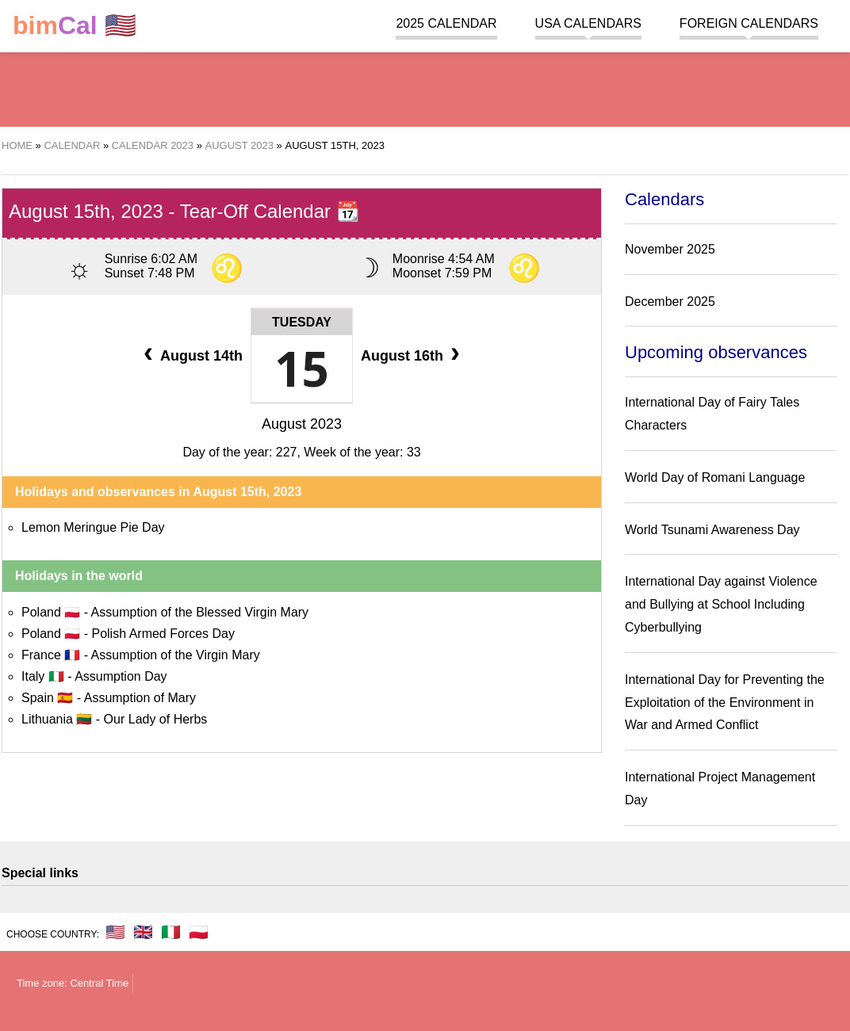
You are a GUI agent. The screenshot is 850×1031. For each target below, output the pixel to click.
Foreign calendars (749, 23)
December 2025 (670, 301)
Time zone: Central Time (72, 983)
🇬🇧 (143, 932)
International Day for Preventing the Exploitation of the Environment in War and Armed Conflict (725, 702)
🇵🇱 (199, 932)
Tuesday (301, 322)
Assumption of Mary (140, 698)
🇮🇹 (171, 932)
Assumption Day (121, 676)
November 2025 (670, 249)
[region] (425, 87)
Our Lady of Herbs (156, 719)
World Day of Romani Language (715, 477)
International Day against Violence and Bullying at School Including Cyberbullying (721, 604)
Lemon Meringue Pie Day (93, 527)
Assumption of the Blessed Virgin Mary (200, 612)
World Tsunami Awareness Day (712, 530)
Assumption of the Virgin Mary (175, 655)
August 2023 (302, 424)
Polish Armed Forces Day (163, 633)
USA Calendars (588, 23)
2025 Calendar (446, 23)
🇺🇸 (74, 26)
